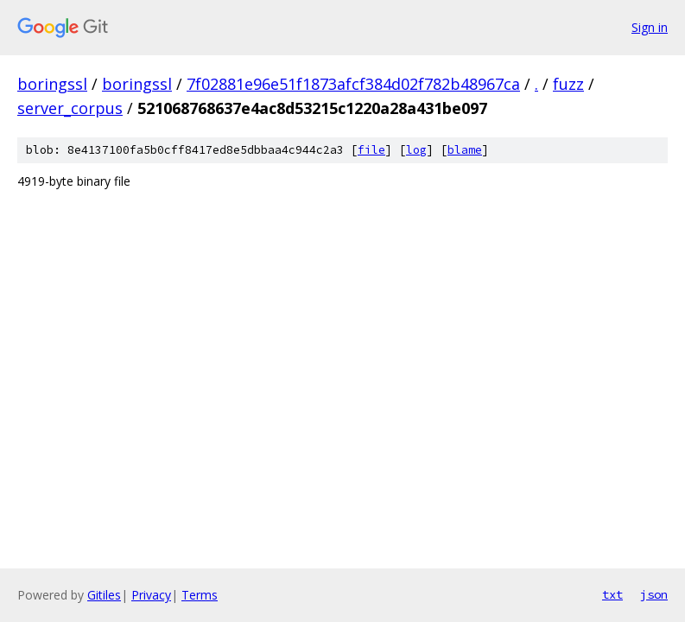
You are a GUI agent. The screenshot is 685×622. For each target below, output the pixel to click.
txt (612, 594)
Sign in (649, 27)
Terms (199, 595)
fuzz (568, 83)
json (654, 594)
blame (464, 150)
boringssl (52, 83)
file (371, 150)
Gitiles (104, 595)
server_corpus (70, 108)
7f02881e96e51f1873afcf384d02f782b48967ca (353, 83)
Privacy (151, 595)
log (416, 150)
